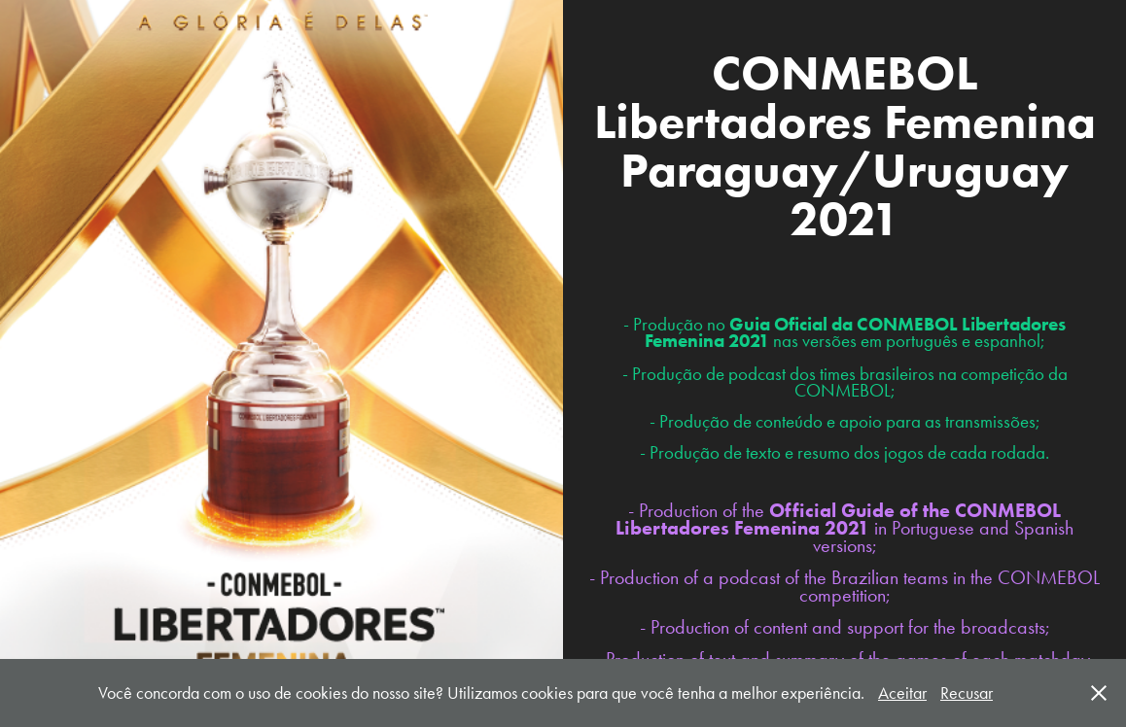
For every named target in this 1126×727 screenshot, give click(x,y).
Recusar (966, 693)
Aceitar (902, 693)
